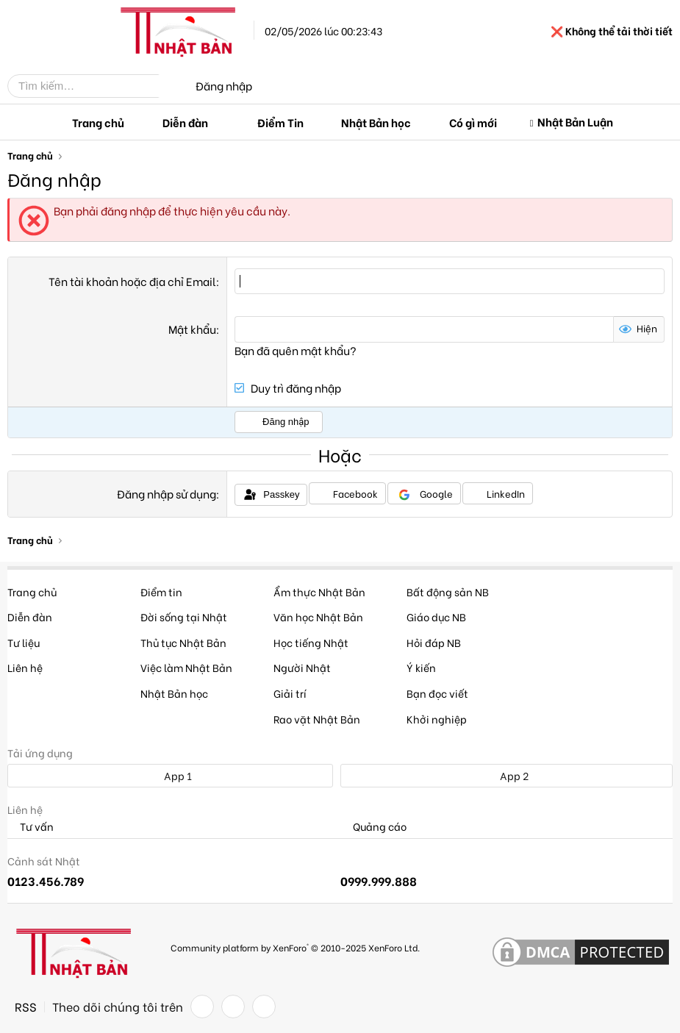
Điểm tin (161, 590)
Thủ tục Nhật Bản (183, 641)
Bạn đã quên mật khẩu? (296, 349)
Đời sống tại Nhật (183, 616)
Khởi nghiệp (437, 718)
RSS (26, 1006)
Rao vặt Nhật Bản (316, 718)
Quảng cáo (373, 826)
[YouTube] (264, 1006)
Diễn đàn (185, 122)
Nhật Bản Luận (575, 121)
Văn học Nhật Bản (318, 616)
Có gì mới (473, 122)
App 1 (170, 775)
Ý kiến (421, 667)
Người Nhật (302, 667)
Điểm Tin (280, 122)
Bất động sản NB (448, 590)
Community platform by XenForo (295, 947)
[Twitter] (233, 1006)
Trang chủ (98, 122)
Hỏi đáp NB (434, 641)
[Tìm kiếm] (94, 86)
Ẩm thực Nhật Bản (319, 590)
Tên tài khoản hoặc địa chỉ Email (132, 281)
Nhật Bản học (376, 122)
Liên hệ (25, 667)
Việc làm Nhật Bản (186, 667)
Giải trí (290, 693)
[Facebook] (202, 1006)
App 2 (506, 775)
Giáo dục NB (436, 616)
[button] (220, 122)
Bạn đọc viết (437, 693)
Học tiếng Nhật (310, 641)
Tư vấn (30, 826)
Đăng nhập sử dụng (166, 493)
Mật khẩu (192, 329)
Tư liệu (23, 641)
